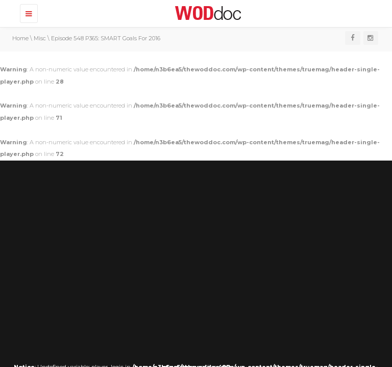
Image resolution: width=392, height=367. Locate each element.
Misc (40, 38)
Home (20, 38)
